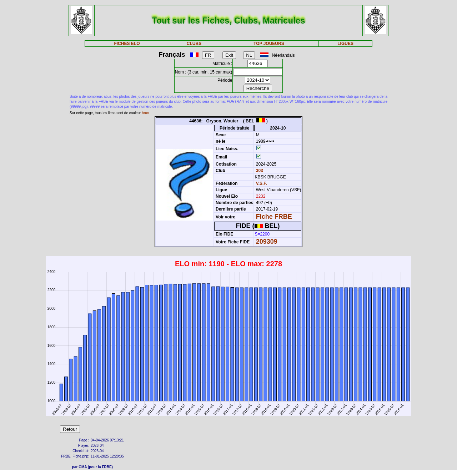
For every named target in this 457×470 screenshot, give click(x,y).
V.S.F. (261, 183)
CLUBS (194, 43)
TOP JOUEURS (268, 43)
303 (259, 170)
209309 (266, 241)
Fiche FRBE (274, 216)
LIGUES (345, 43)
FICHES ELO (127, 43)
